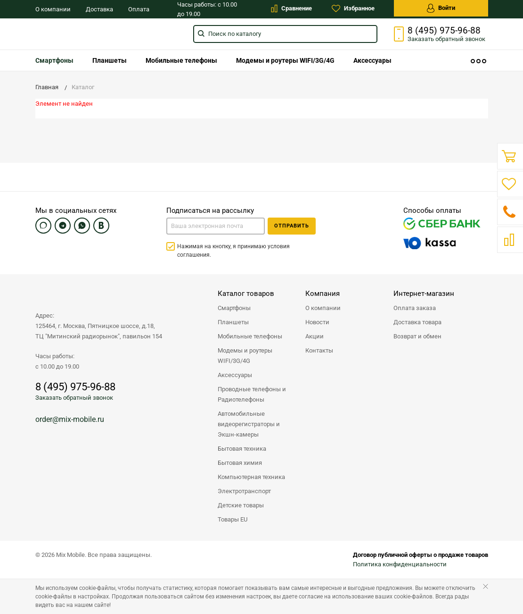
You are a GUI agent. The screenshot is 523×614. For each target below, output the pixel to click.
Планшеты (109, 60)
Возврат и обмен (417, 336)
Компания (322, 293)
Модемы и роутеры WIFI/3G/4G (285, 60)
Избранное (353, 8)
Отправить (291, 226)
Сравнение (291, 8)
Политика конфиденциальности (400, 564)
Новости (317, 322)
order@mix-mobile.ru (69, 419)
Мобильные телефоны (181, 60)
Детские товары (241, 505)
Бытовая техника (242, 448)
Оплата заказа (414, 307)
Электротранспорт (244, 491)
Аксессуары (372, 60)
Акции (314, 336)
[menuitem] (54, 60)
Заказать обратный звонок (74, 397)
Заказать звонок (446, 38)
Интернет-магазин (423, 293)
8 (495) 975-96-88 (444, 30)
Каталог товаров (246, 293)
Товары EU (232, 519)
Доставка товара (417, 322)
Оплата (138, 9)
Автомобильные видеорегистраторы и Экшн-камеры (249, 424)
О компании (53, 9)
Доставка (99, 9)
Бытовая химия (240, 462)
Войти (441, 8)
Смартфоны (54, 60)
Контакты (319, 350)
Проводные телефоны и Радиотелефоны (252, 394)
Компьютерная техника (251, 476)
